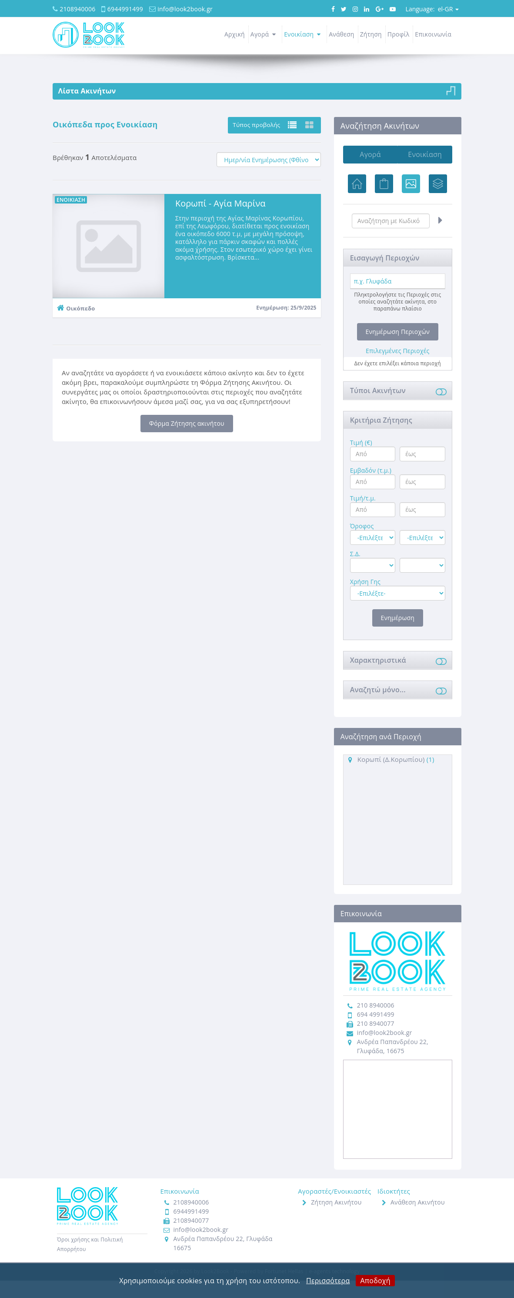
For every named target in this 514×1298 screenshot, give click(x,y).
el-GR (432, 9)
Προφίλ (398, 34)
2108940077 (191, 1238)
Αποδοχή (375, 1280)
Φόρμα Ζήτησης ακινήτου (186, 423)
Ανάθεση (341, 34)
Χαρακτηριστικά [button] (378, 677)
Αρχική (234, 34)
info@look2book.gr (185, 9)
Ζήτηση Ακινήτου (336, 1219)
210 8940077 (375, 1041)
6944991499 (125, 9)
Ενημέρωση (397, 635)
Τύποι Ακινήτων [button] (378, 407)
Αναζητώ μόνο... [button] (378, 706)
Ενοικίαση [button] (303, 34)
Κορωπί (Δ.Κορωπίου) (391, 776)
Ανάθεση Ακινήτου (418, 1219)
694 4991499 (375, 1032)
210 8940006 (375, 1022)
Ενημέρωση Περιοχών (398, 348)
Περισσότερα (328, 1280)
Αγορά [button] (264, 34)
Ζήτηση (371, 34)
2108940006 (77, 9)
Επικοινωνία (433, 34)
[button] (439, 408)
